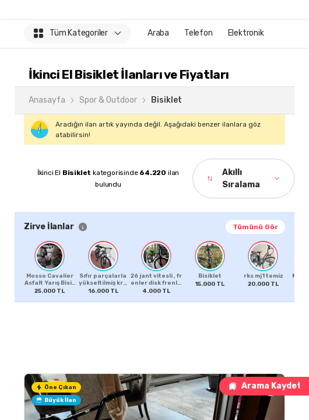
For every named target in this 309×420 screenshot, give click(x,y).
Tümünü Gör (255, 227)
